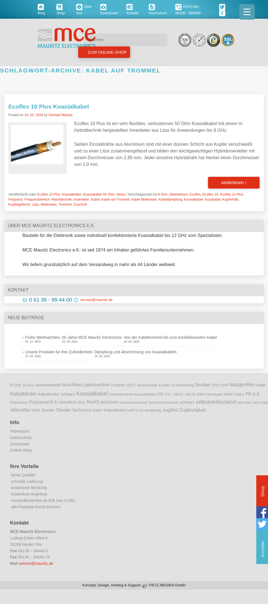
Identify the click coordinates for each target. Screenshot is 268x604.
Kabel (95, 199)
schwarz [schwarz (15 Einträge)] (187, 402)
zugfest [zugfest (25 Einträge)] (170, 410)
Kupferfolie (230, 199)
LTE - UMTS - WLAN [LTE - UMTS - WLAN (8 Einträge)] (180, 394)
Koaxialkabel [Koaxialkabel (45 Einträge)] (92, 394)
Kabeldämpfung (170, 199)
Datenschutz (21, 437)
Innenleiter (81, 199)
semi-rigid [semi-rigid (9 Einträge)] (260, 403)
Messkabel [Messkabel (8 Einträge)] (215, 394)
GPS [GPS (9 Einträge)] (215, 385)
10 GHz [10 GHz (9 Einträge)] (28, 385)
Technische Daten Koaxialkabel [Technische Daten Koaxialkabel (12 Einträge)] (99, 410)
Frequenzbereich (36, 199)
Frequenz (15, 199)
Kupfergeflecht (19, 204)
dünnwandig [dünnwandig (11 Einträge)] (147, 385)
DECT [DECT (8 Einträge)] (131, 385)
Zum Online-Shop (107, 52)
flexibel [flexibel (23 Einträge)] (202, 384)
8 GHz (163, 194)
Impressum (19, 431)
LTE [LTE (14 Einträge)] (160, 394)
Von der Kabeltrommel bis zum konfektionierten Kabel (170, 337)
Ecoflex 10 (210, 194)
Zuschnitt (80, 204)
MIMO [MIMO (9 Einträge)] (229, 394)
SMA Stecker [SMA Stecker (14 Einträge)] (43, 410)
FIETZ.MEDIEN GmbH (167, 585)
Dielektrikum (178, 194)
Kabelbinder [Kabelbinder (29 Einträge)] (23, 394)
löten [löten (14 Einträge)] (201, 394)
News (121, 194)
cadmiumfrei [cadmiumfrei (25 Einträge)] (96, 384)
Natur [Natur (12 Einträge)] (240, 394)
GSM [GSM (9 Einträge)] (224, 385)
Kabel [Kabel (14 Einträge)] (260, 385)
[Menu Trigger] (247, 12)
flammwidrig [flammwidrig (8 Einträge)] (185, 385)
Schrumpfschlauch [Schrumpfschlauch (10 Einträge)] (163, 402)
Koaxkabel (213, 199)
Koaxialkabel (71, 194)
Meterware (49, 204)
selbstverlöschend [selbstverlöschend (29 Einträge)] (216, 402)
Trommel (64, 204)
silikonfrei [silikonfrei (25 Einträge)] (20, 410)
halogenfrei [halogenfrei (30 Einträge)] (241, 384)
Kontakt (262, 549)
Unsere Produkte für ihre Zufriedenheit (58, 352)
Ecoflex (195, 194)
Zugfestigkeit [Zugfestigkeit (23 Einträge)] (192, 410)
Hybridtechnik (61, 199)
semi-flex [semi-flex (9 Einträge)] (244, 403)
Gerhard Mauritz (60, 115)
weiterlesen (234, 182)
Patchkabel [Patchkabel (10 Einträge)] (19, 402)
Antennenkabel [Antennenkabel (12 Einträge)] (48, 385)
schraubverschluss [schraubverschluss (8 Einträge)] (133, 403)
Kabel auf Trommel (116, 199)
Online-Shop (21, 450)
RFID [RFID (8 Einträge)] (81, 403)
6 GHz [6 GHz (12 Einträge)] (15, 385)
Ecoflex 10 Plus (48, 194)
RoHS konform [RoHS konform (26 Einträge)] (102, 402)
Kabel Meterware (144, 199)
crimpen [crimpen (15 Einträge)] (118, 385)
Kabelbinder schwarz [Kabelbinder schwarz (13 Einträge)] (56, 394)
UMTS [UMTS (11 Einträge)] (132, 410)
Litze (35, 204)
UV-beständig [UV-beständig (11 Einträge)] (150, 410)
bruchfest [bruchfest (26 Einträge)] (72, 384)
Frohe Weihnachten (42, 337)
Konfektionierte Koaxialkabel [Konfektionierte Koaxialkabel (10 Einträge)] (132, 394)
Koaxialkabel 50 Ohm (99, 194)
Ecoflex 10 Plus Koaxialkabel (48, 106)
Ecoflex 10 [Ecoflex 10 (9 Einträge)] (167, 385)
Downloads (19, 444)
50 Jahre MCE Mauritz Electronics (91, 337)
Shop (262, 492)
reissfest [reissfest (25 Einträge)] (67, 402)
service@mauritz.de (96, 300)
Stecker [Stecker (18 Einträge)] (63, 410)
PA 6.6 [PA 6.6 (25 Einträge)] (252, 394)
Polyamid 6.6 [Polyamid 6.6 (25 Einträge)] (43, 402)
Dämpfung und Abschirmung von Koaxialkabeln (135, 352)
